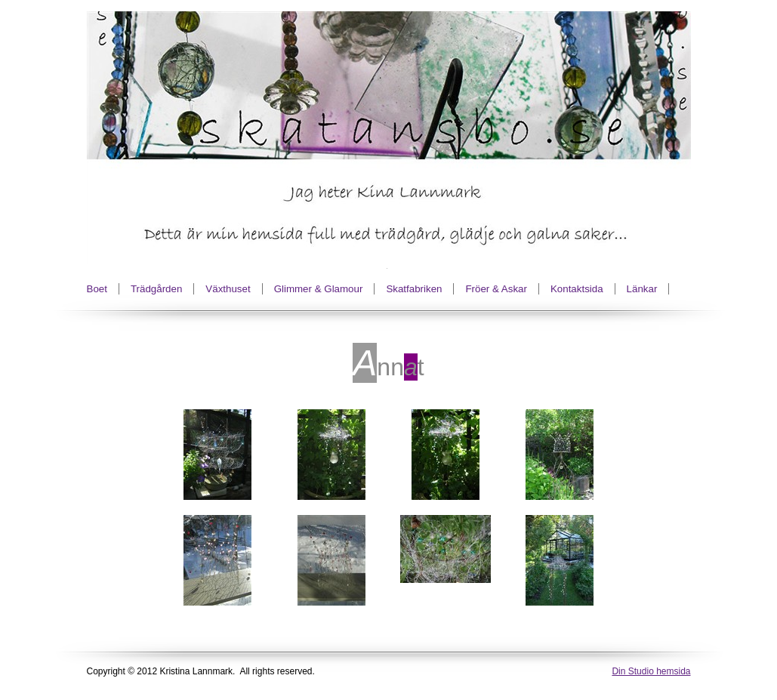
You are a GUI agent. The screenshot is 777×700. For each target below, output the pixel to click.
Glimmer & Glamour (318, 288)
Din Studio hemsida (651, 671)
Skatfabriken (414, 288)
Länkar (642, 288)
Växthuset (227, 288)
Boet (97, 288)
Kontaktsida (576, 288)
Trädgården (156, 288)
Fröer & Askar (495, 288)
